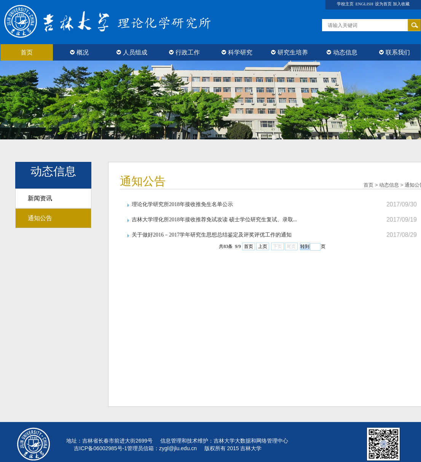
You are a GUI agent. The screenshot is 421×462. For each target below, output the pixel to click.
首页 (27, 52)
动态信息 (342, 52)
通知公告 (40, 218)
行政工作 (184, 52)
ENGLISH (364, 4)
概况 (79, 52)
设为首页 (384, 4)
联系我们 (394, 52)
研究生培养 (289, 52)
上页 (262, 246)
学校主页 (345, 4)
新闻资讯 (40, 198)
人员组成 (131, 52)
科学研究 (237, 52)
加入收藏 (401, 4)
